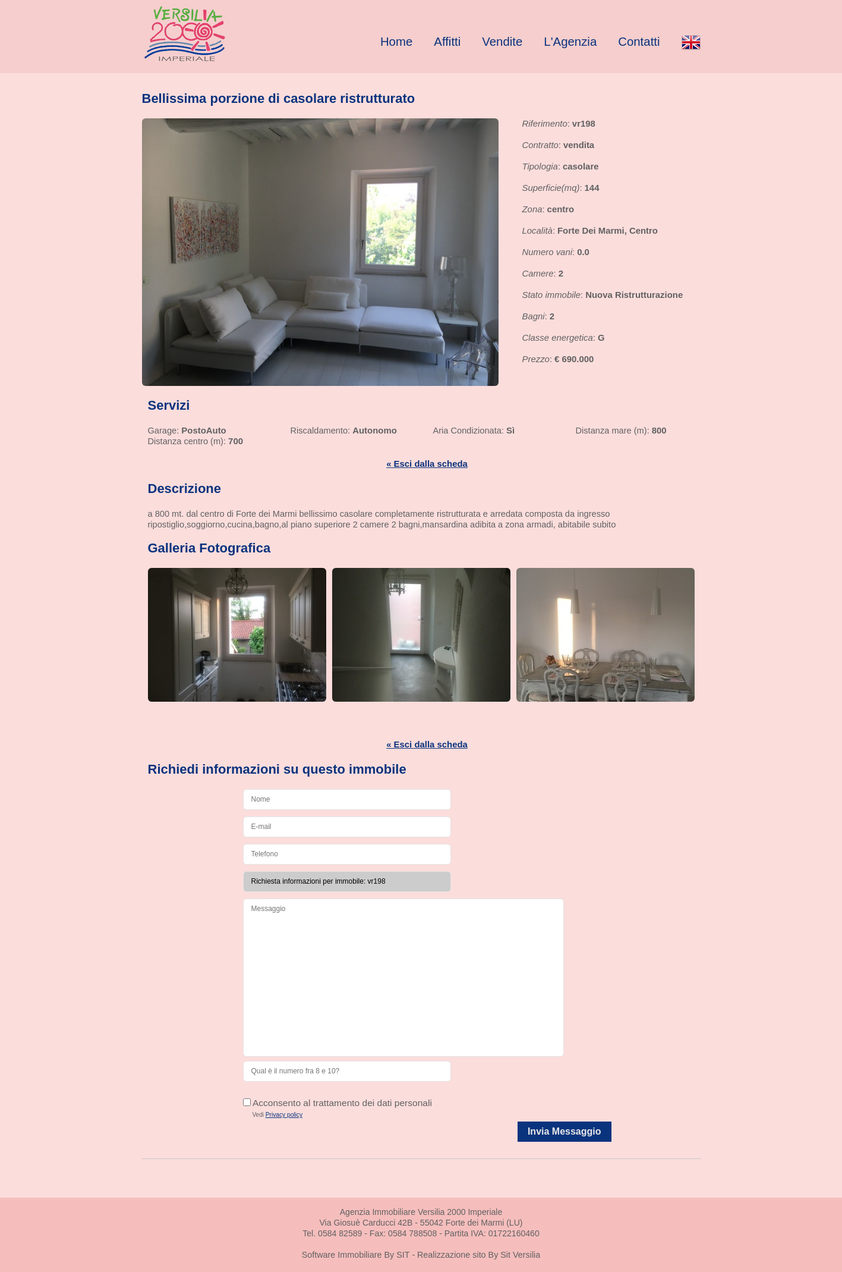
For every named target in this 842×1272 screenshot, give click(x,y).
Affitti (447, 41)
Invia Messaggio (564, 1131)
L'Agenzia (570, 41)
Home (396, 41)
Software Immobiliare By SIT (356, 1255)
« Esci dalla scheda (427, 463)
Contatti (639, 41)
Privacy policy (284, 1114)
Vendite (502, 41)
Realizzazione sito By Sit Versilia (478, 1255)
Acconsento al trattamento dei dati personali (337, 1103)
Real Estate (208, 33)
